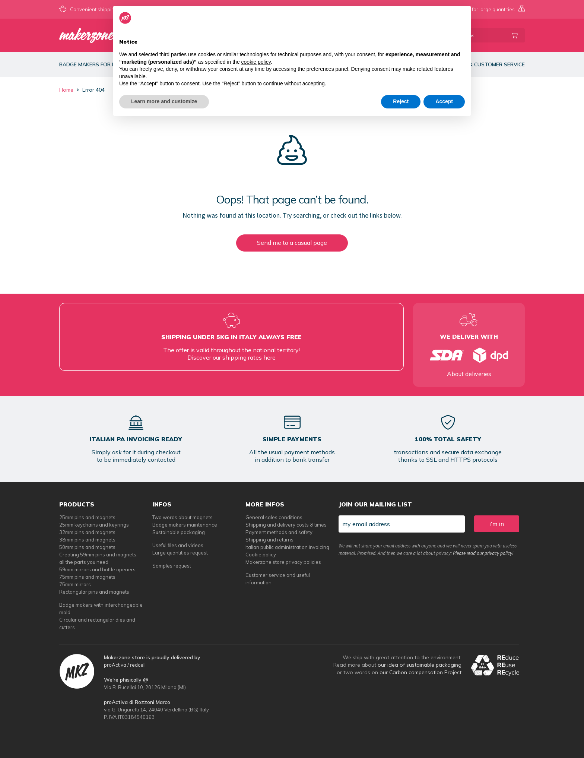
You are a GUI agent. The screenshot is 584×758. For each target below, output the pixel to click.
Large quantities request (180, 553)
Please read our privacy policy (482, 553)
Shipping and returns (269, 540)
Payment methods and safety (278, 532)
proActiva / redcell (125, 665)
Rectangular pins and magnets (94, 592)
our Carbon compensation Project (420, 672)
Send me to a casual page (292, 242)
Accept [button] (444, 101)
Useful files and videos (177, 545)
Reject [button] (401, 101)
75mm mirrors (75, 584)
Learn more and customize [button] (164, 101)
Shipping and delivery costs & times (286, 525)
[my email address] (402, 524)
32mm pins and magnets (87, 532)
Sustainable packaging (178, 532)
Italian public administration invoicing (287, 547)
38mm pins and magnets (87, 540)
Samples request (171, 566)
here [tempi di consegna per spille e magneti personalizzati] (269, 357)
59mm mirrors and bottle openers (97, 569)
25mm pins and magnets (87, 517)
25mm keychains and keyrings (94, 525)
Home (66, 89)
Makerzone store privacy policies (283, 562)
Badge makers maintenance (184, 525)
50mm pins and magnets (87, 547)
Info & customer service (490, 64)
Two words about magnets (182, 517)
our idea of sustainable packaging (419, 664)
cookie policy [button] (256, 62)
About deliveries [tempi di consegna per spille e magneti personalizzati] (469, 374)
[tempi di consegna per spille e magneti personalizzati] (468, 355)
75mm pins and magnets (87, 577)
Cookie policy (260, 555)
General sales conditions (273, 517)
